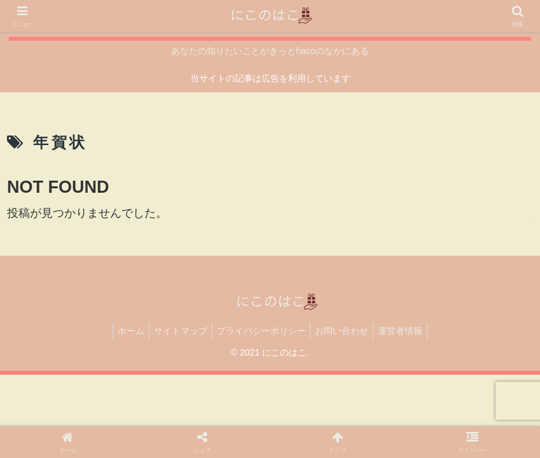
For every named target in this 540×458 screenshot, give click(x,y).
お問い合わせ (346, 331)
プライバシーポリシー (261, 331)
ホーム (123, 331)
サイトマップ (177, 331)
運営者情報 (408, 331)
